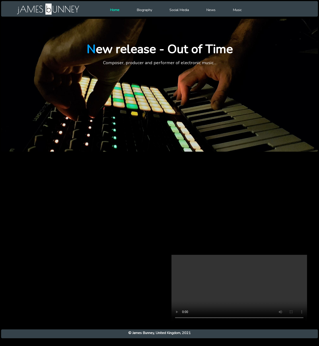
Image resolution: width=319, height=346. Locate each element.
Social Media (179, 10)
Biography (144, 10)
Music (237, 10)
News (211, 10)
